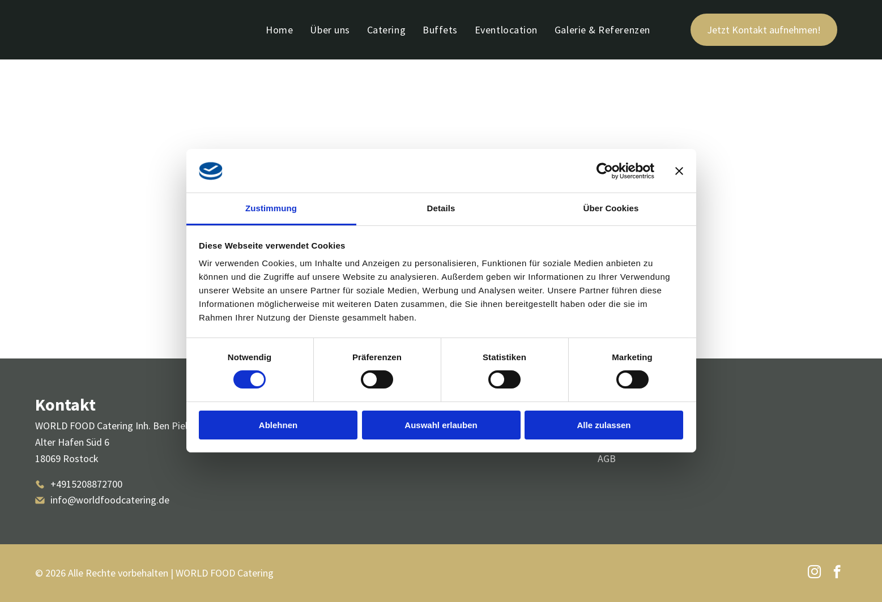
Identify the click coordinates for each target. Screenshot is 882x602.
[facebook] (837, 573)
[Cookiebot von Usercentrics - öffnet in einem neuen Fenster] (604, 171)
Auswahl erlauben (440, 425)
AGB (607, 458)
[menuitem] (279, 30)
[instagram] (814, 573)
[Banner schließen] (679, 171)
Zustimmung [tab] (271, 208)
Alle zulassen (603, 425)
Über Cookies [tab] (611, 208)
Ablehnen (278, 425)
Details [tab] (441, 208)
